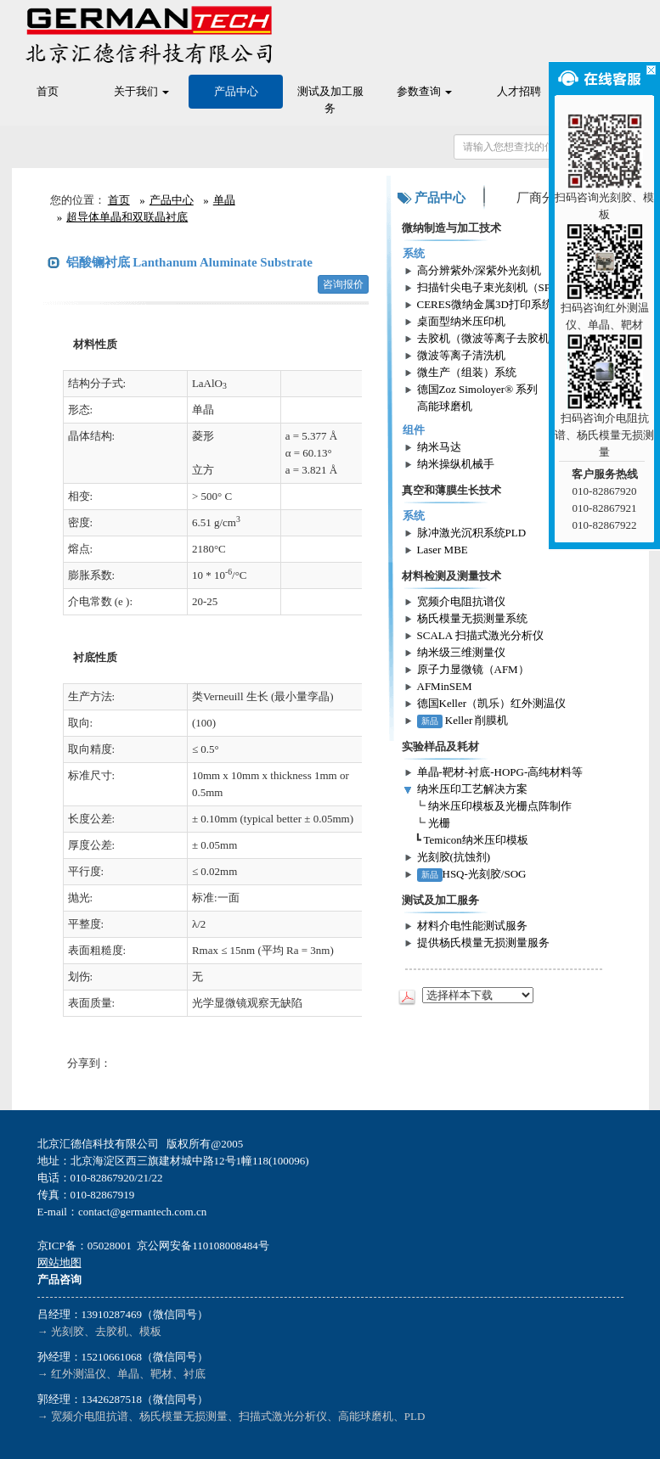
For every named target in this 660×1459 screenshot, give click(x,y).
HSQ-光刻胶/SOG (472, 873)
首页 (48, 91)
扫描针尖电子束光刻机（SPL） (492, 287)
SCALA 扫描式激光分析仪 (480, 635)
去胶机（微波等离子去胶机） (489, 338)
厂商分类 (541, 198)
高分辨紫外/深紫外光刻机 (479, 270)
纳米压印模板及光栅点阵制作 (500, 806)
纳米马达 (439, 447)
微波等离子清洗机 (461, 355)
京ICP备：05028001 (84, 1245)
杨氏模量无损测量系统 (472, 618)
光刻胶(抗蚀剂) (454, 856)
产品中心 (236, 91)
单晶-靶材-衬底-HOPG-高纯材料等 (500, 772)
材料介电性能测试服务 (472, 925)
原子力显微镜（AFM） (473, 669)
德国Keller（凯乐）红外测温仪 (491, 703)
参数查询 (424, 91)
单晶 (224, 200)
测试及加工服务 (330, 100)
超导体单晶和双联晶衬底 (127, 216)
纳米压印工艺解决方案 (472, 789)
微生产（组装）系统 (466, 372)
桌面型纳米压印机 (461, 321)
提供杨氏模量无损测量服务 (483, 942)
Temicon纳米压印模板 (476, 839)
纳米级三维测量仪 (461, 652)
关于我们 (141, 91)
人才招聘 (519, 91)
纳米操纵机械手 (455, 463)
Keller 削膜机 (463, 720)
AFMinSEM (444, 686)
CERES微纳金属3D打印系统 (485, 304)
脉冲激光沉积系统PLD (472, 532)
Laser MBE (442, 549)
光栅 (439, 822)
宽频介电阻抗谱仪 (461, 601)
